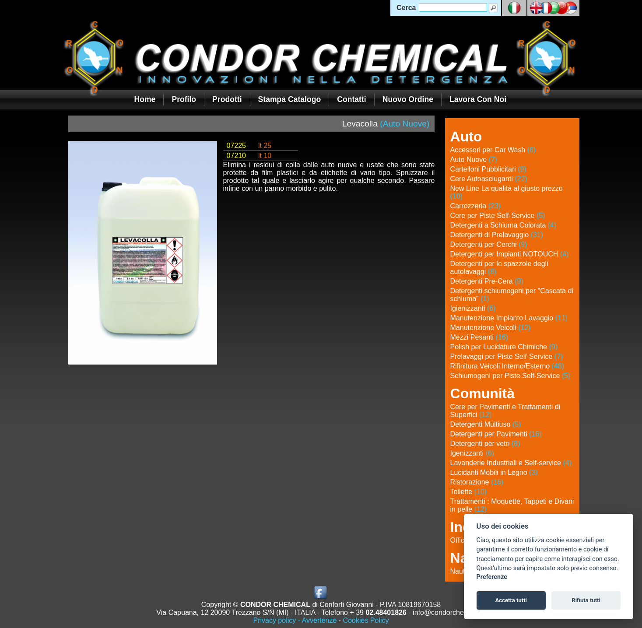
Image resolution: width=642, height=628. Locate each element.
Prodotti (227, 99)
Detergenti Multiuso (485, 424)
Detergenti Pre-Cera (486, 281)
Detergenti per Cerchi (488, 244)
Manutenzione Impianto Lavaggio (509, 318)
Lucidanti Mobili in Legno (494, 472)
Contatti (351, 99)
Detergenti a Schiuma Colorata (503, 225)
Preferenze (492, 577)
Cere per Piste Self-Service (497, 215)
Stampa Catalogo (289, 99)
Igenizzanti (472, 453)
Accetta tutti (511, 600)
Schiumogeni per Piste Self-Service (510, 375)
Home (145, 99)
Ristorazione (477, 482)
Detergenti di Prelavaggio (497, 235)
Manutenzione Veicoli (490, 327)
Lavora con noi (477, 99)
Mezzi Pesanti (479, 337)
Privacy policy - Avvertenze (295, 620)
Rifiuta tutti (586, 600)
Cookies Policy (366, 620)
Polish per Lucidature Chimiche (504, 347)
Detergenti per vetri (485, 443)
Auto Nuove (474, 159)
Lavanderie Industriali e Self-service (511, 463)
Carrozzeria (475, 206)
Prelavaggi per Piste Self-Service (506, 356)
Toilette (468, 491)
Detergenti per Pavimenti (496, 434)
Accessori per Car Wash (493, 150)
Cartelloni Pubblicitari (488, 169)
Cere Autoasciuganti (488, 178)
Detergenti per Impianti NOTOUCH (509, 254)
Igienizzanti (473, 308)
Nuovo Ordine (407, 99)
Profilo (184, 99)
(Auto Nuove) (404, 123)
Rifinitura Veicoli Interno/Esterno (507, 366)
